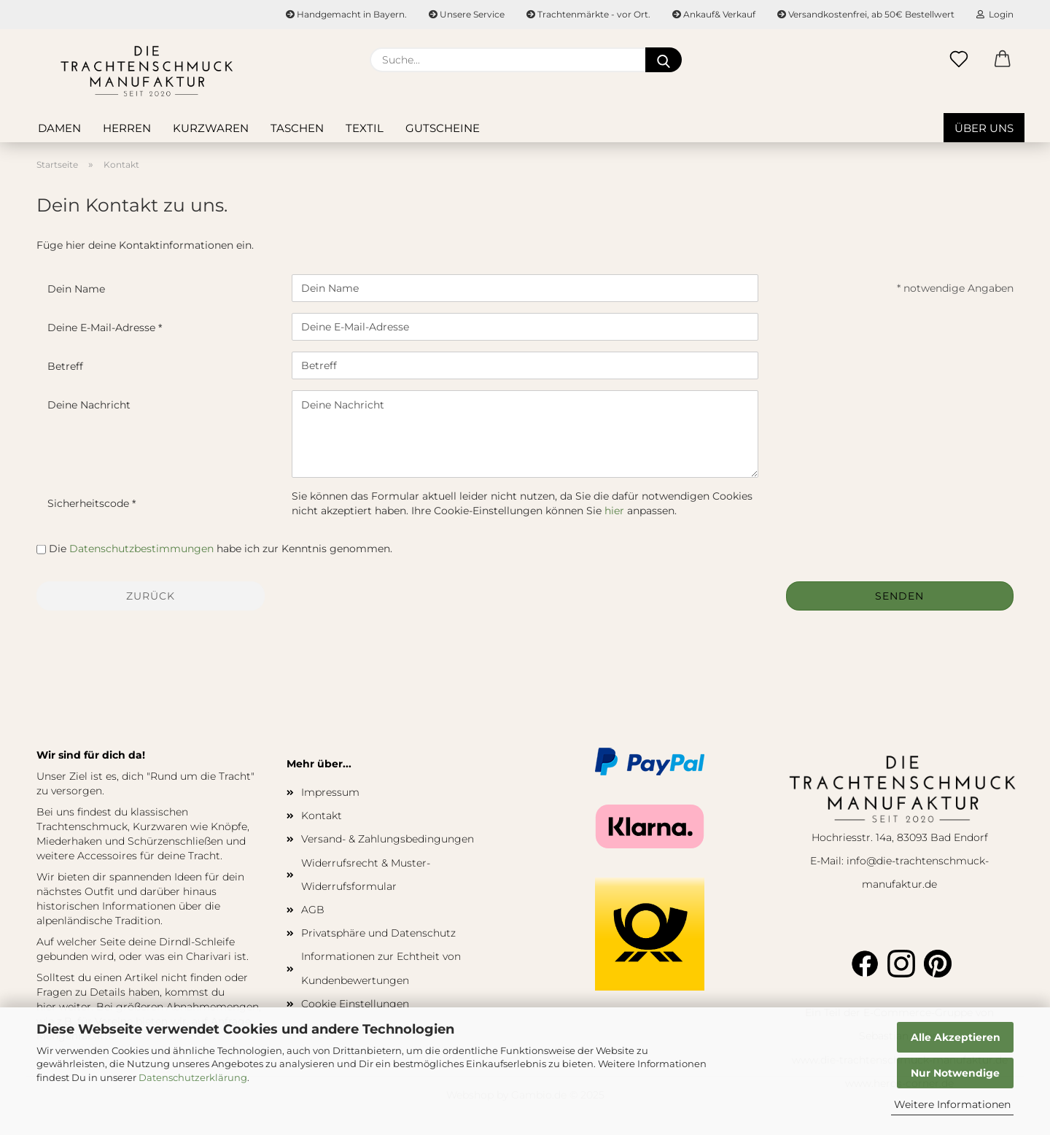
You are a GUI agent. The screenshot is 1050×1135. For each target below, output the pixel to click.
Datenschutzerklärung (193, 1077)
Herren (127, 128)
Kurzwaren (211, 128)
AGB (312, 909)
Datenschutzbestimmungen (141, 548)
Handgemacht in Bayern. (346, 14)
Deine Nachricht (89, 404)
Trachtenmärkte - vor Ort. (588, 14)
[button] (1002, 59)
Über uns (984, 128)
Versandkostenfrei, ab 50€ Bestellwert (865, 14)
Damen (59, 128)
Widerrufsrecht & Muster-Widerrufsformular (365, 874)
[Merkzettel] (959, 59)
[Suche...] (663, 59)
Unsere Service (467, 14)
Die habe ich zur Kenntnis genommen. (220, 548)
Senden (899, 596)
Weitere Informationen (952, 1104)
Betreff (65, 366)
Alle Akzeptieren (955, 1037)
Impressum (330, 792)
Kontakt (321, 815)
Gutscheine (442, 128)
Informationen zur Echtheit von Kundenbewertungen (381, 968)
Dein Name (76, 288)
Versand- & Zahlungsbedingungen (387, 838)
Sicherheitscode (89, 503)
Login (995, 14)
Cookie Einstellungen (355, 1003)
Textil (365, 128)
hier (614, 510)
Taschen (297, 128)
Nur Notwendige (955, 1073)
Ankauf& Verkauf (713, 14)
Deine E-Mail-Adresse (102, 327)
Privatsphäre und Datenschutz (378, 933)
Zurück (150, 596)
